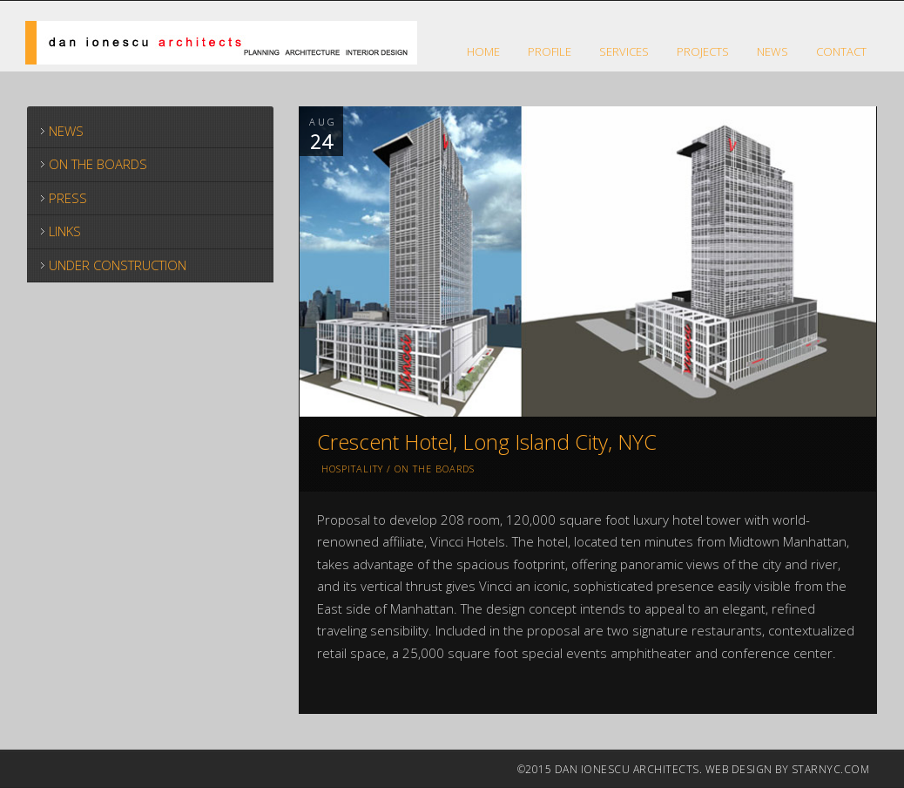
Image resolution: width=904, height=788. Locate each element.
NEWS (772, 51)
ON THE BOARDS (98, 164)
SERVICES (624, 51)
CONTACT (841, 51)
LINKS (65, 231)
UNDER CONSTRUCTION (117, 265)
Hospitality (352, 468)
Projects (703, 51)
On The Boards (435, 468)
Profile (549, 51)
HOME (483, 51)
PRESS (68, 198)
